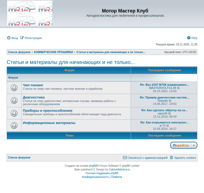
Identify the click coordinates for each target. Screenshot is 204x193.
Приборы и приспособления (47, 111)
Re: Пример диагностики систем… (165, 97)
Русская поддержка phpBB (102, 173)
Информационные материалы (49, 123)
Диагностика (34, 97)
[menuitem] (12, 38)
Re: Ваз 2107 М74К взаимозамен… (164, 84)
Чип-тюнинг (33, 85)
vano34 (162, 113)
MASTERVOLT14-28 (162, 87)
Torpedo (162, 100)
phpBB (93, 165)
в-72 (162, 125)
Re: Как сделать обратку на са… (164, 110)
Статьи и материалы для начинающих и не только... (71, 62)
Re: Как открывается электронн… (165, 122)
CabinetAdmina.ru (119, 169)
